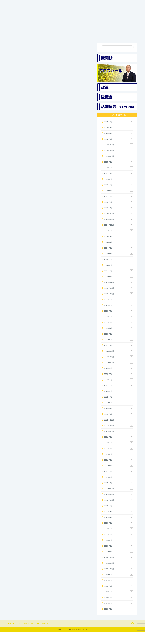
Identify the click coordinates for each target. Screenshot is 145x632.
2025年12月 (118, 145)
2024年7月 (118, 242)
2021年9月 (118, 437)
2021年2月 (118, 477)
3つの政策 (52, 37)
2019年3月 (118, 609)
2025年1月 (118, 208)
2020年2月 (118, 546)
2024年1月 (118, 277)
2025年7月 (118, 173)
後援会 (86, 37)
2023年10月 (118, 294)
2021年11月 (118, 425)
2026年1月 (118, 139)
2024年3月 (118, 265)
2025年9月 (118, 162)
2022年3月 (118, 403)
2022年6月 (118, 385)
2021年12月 (118, 420)
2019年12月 (118, 557)
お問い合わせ (122, 37)
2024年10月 (118, 225)
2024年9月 (118, 231)
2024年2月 (118, 271)
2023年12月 (118, 282)
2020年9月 (118, 506)
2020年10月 (118, 500)
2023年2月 (118, 339)
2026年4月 (118, 122)
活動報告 (104, 37)
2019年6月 (118, 592)
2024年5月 (118, 254)
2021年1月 (118, 483)
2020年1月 (118, 552)
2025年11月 (118, 150)
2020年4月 (118, 534)
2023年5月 (118, 322)
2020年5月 (118, 529)
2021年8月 (118, 443)
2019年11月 (118, 563)
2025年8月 (118, 168)
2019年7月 (118, 586)
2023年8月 (118, 305)
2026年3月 (118, 127)
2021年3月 (118, 471)
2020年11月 (118, 494)
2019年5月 (118, 597)
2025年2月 (118, 202)
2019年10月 (118, 569)
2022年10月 (118, 362)
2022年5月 (118, 391)
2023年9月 (118, 299)
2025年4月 (118, 191)
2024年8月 (118, 236)
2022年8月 (118, 374)
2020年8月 (118, 511)
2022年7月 (118, 380)
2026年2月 (118, 133)
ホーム (16, 37)
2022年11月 (118, 357)
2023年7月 (118, 311)
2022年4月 (118, 397)
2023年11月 (118, 288)
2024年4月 (118, 259)
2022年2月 (118, 408)
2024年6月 (118, 248)
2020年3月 (118, 540)
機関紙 (69, 37)
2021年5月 (118, 460)
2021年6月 (118, 454)
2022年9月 (118, 368)
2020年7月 (118, 517)
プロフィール (34, 37)
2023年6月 (118, 317)
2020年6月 (118, 523)
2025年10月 (118, 156)
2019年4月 (118, 603)
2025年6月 (118, 179)
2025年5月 (118, 185)
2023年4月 (118, 328)
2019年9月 (118, 574)
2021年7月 (118, 448)
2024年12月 (118, 213)
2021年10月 (118, 431)
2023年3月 (118, 334)
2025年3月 (118, 196)
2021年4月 (118, 466)
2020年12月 (118, 489)
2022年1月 (118, 414)
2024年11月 (118, 219)
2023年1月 (118, 345)
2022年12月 (118, 351)
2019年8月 (118, 580)
